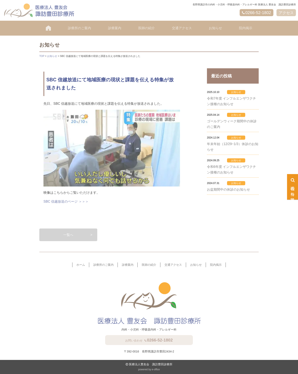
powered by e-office (149, 369)
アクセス (286, 13)
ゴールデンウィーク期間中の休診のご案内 (232, 124)
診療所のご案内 (79, 28)
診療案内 (114, 28)
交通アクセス (182, 28)
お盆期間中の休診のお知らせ (228, 189)
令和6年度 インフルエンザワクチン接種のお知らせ (231, 169)
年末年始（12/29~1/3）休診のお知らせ (232, 146)
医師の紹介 (146, 28)
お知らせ (215, 28)
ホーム (80, 264)
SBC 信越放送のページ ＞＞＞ (66, 201)
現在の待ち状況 (293, 189)
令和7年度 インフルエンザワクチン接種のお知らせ (231, 101)
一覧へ (68, 235)
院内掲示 (245, 28)
